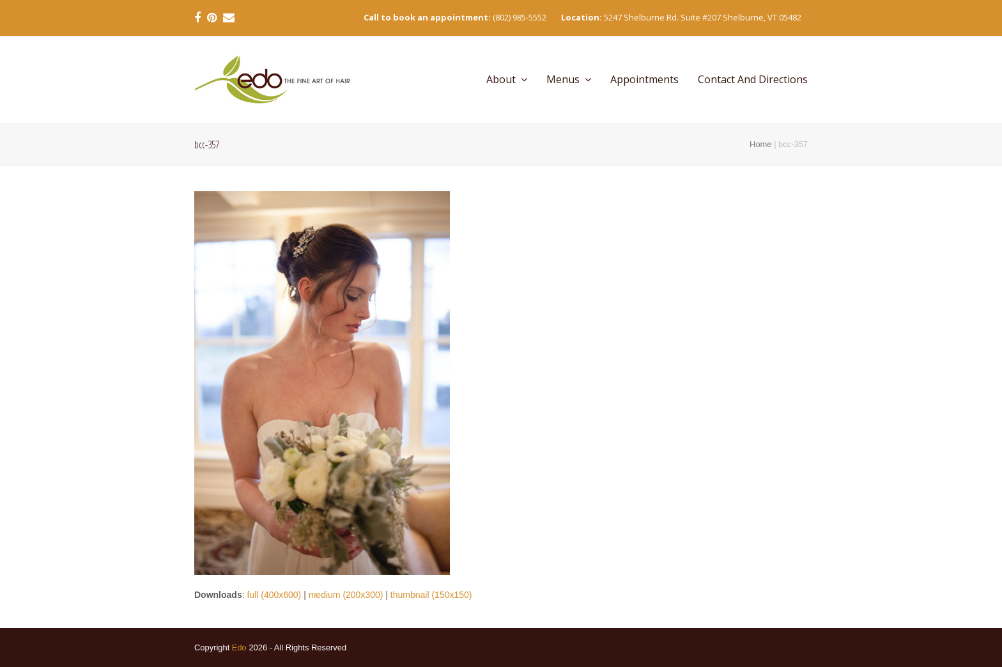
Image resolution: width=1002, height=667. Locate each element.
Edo (239, 647)
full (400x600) (274, 595)
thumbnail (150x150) (431, 595)
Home (760, 144)
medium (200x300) (346, 595)
